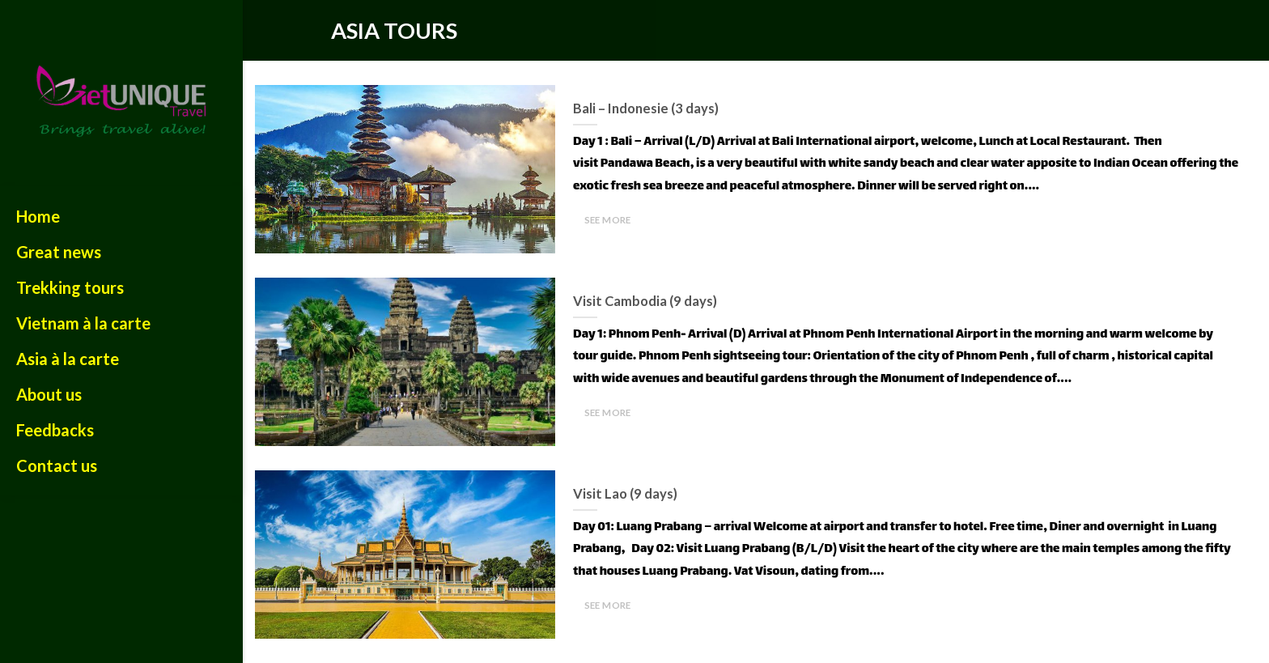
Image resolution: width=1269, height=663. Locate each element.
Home (38, 216)
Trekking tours (70, 287)
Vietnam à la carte (83, 323)
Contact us (56, 465)
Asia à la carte (67, 358)
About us (49, 394)
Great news (58, 251)
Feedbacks (55, 430)
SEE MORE (607, 220)
